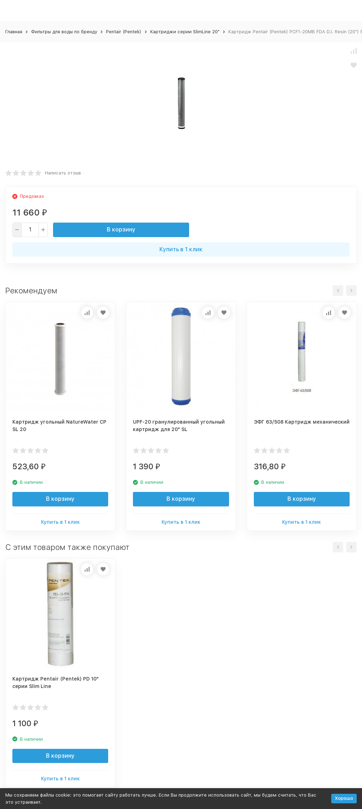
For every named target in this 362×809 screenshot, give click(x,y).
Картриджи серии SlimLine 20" (185, 31)
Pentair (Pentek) (123, 31)
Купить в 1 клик (181, 249)
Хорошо (344, 798)
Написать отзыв (63, 173)
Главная (13, 31)
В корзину (121, 229)
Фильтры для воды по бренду (64, 31)
